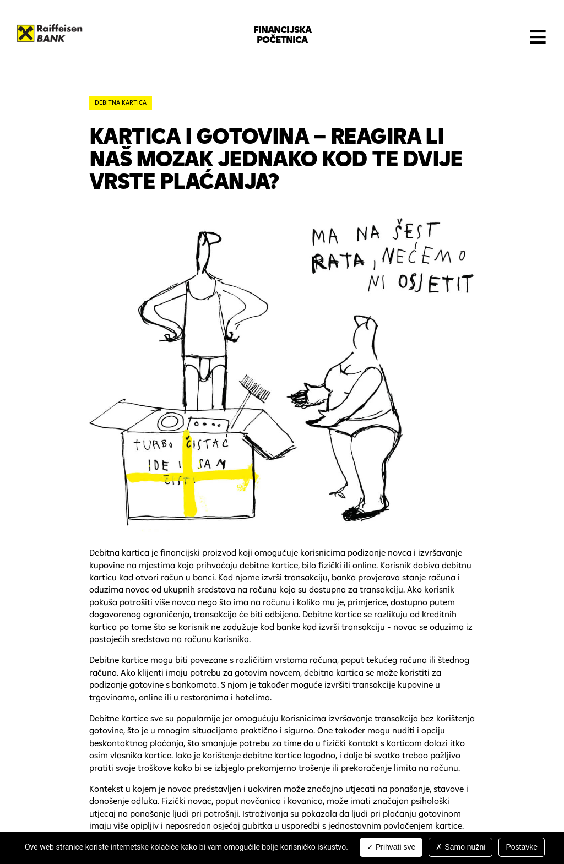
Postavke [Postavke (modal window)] (522, 847)
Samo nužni (460, 847)
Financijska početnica (282, 34)
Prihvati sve (391, 847)
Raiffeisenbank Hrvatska (50, 33)
